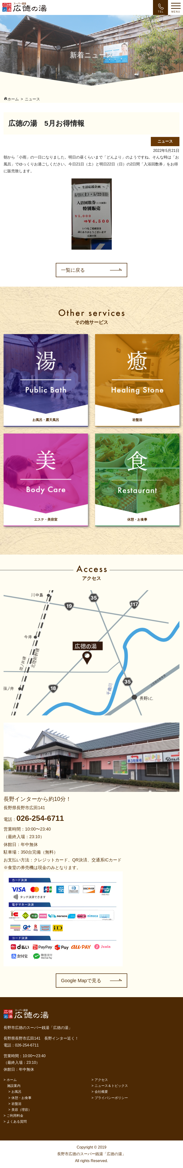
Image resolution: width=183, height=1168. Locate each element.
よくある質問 (17, 1121)
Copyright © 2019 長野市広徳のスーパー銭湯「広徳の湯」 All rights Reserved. (91, 1154)
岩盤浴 (16, 1104)
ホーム (12, 1080)
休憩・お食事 (21, 1098)
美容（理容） (21, 1110)
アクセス (101, 1080)
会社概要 (101, 1091)
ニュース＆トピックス (111, 1086)
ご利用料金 (15, 1115)
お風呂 (16, 1091)
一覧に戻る (73, 270)
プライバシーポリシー (111, 1098)
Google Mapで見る (81, 980)
